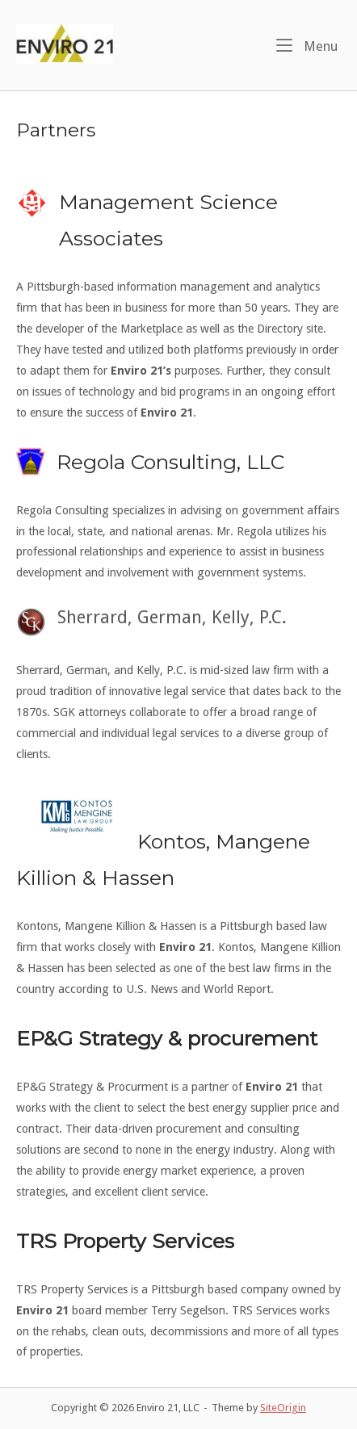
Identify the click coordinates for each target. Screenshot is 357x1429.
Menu (307, 45)
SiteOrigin (283, 1408)
